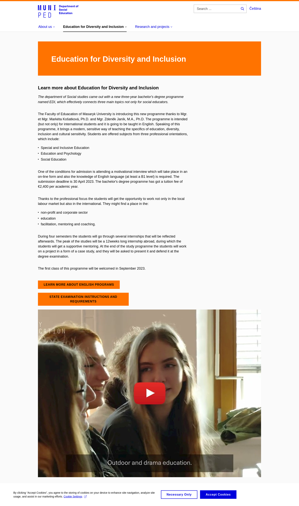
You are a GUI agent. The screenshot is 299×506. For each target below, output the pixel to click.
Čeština (255, 9)
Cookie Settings (75, 498)
